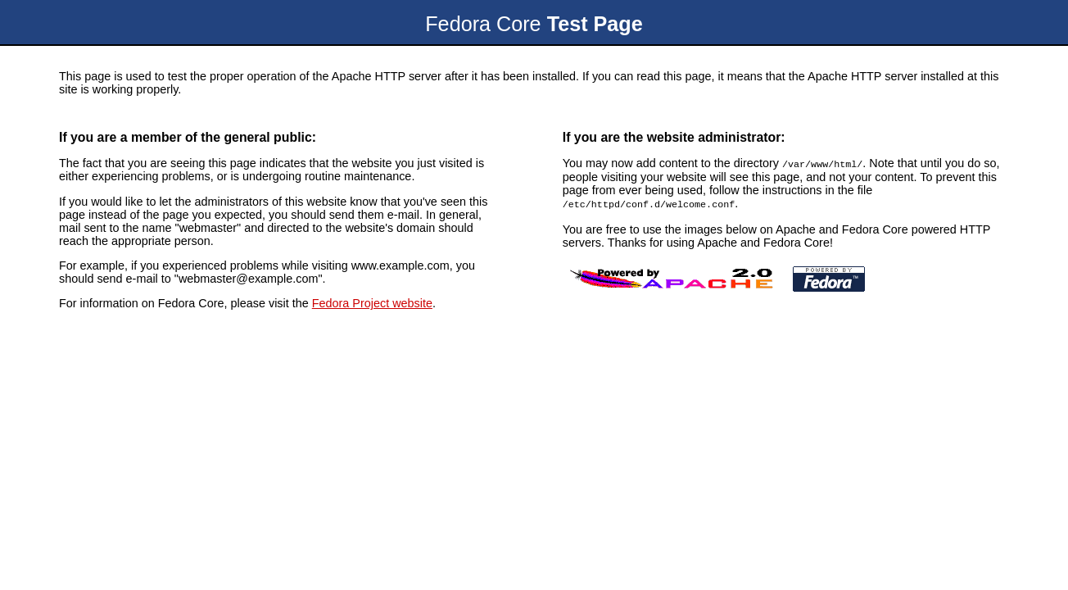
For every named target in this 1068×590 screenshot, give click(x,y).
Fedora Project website (372, 303)
